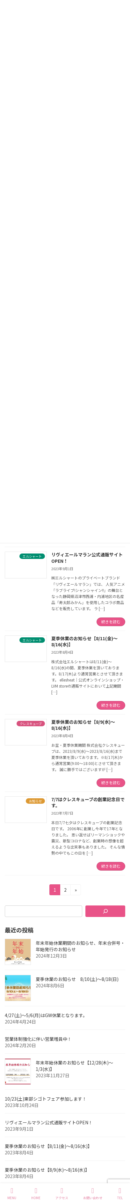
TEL (120, 1193)
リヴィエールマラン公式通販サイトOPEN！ (87, 557)
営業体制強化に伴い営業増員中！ (38, 1039)
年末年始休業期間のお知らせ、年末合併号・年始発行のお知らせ (80, 946)
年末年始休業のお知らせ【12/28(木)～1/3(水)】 (74, 1065)
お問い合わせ (92, 1193)
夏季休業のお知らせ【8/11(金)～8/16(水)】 (84, 641)
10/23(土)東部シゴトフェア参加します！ (46, 1098)
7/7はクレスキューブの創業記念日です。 (88, 802)
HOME (35, 1193)
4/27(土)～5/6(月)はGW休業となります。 (46, 1015)
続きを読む (110, 621)
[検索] (105, 911)
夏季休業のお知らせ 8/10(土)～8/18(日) (77, 979)
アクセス (61, 1193)
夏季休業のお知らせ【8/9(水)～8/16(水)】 (83, 725)
